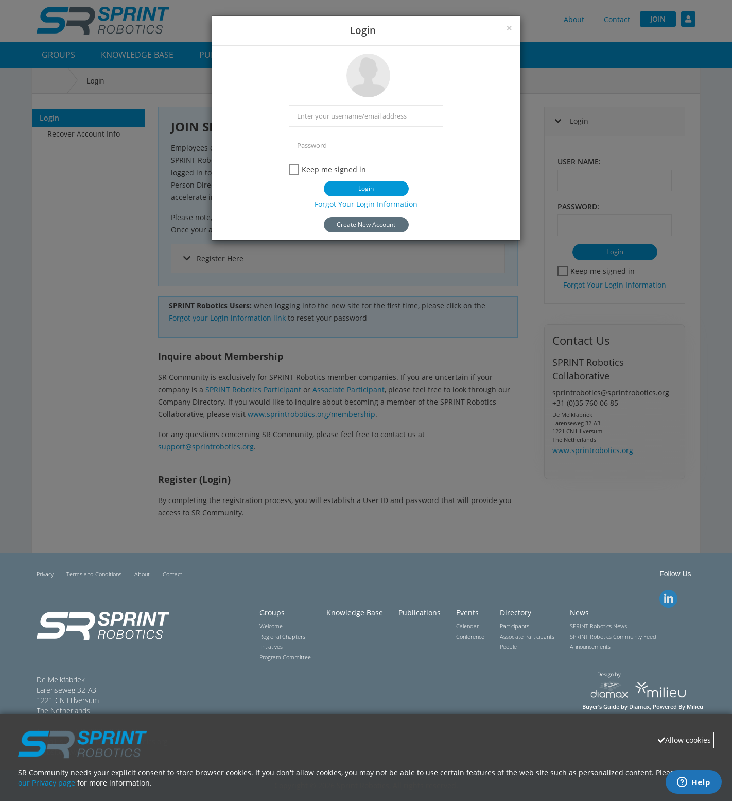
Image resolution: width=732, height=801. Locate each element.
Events (467, 613)
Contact (172, 574)
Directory (515, 613)
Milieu (695, 706)
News (579, 613)
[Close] (509, 28)
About (142, 574)
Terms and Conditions (93, 574)
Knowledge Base (354, 613)
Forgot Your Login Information (366, 204)
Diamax (639, 706)
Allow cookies (684, 740)
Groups (272, 613)
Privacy (45, 574)
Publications (419, 613)
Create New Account (366, 224)
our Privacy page (46, 783)
